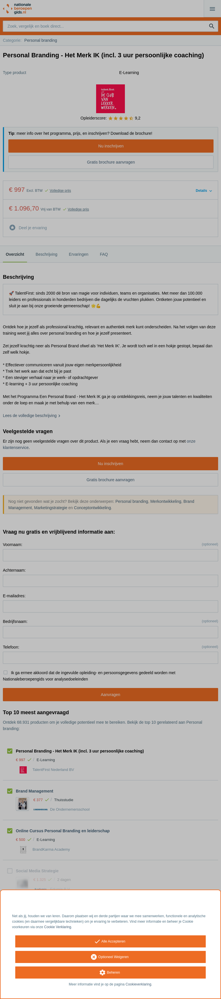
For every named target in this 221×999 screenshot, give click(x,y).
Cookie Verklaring (57, 927)
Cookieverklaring (138, 984)
